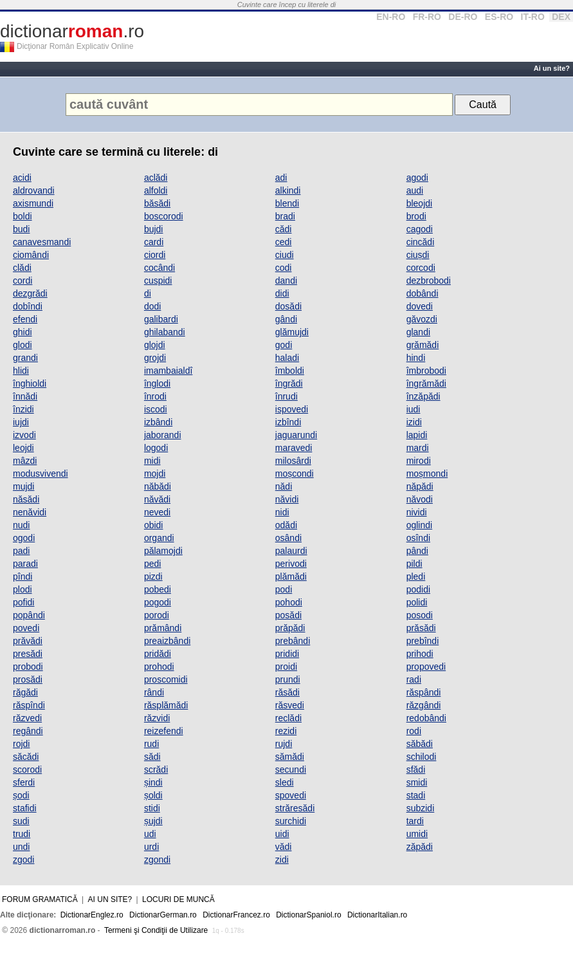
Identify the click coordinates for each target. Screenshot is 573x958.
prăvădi (27, 641)
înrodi (155, 396)
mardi (417, 448)
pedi (152, 563)
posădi (288, 615)
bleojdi (419, 203)
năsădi (26, 499)
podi (283, 589)
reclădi (288, 718)
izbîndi (288, 422)
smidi (417, 782)
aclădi (156, 177)
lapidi (417, 435)
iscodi (155, 409)
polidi (417, 602)
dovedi (419, 306)
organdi (159, 538)
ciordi (154, 255)
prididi (287, 654)
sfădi (416, 769)
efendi (25, 319)
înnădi (25, 396)
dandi (286, 280)
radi (413, 679)
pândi (417, 551)
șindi (153, 782)
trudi (21, 834)
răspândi (423, 692)
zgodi (23, 859)
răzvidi (157, 718)
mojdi (154, 473)
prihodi (419, 654)
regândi (28, 731)
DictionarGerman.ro (163, 914)
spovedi (290, 795)
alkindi (288, 190)
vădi (283, 847)
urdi (151, 847)
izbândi (158, 422)
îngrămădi (426, 383)
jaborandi (162, 435)
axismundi (33, 203)
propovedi (426, 666)
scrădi (156, 769)
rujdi (283, 744)
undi (21, 847)
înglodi (157, 383)
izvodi (24, 435)
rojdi (21, 744)
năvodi (419, 499)
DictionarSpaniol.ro (308, 914)
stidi (152, 808)
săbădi (419, 744)
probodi (28, 666)
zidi (282, 859)
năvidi (287, 499)
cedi (283, 242)
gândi (286, 319)
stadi (416, 795)
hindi (416, 358)
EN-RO (390, 17)
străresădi (294, 808)
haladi (287, 358)
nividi (416, 512)
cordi (22, 280)
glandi (418, 332)
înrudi (286, 396)
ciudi (284, 255)
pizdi (153, 576)
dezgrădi (30, 293)
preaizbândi (167, 641)
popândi (29, 615)
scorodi (27, 769)
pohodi (288, 602)
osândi (288, 538)
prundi (287, 679)
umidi (417, 834)
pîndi (22, 576)
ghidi (22, 332)
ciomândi (31, 255)
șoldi (153, 795)
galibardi (161, 319)
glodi (22, 345)
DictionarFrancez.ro (236, 914)
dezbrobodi (428, 280)
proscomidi (166, 679)
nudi (21, 525)
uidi (282, 834)
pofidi (23, 602)
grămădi (422, 345)
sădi (152, 756)
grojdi (155, 358)
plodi (22, 589)
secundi (290, 769)
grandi (25, 358)
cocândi (159, 268)
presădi (27, 654)
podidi (418, 589)
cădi (283, 229)
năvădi (157, 499)
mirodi (418, 461)
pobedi (157, 589)
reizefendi (163, 731)
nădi (283, 486)
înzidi (23, 409)
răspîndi (29, 705)
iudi (413, 409)
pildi (414, 563)
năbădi (157, 486)
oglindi (419, 525)
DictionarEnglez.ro (91, 914)
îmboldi (289, 370)
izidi (414, 422)
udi (150, 834)
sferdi (24, 782)
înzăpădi (423, 396)
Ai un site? (552, 68)
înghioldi (29, 383)
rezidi (285, 731)
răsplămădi (166, 705)
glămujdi (292, 332)
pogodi (157, 602)
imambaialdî (168, 370)
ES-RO (499, 17)
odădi (286, 525)
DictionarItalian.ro (377, 914)
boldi (22, 216)
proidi (286, 666)
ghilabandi (164, 332)
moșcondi (294, 473)
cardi (153, 242)
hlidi (21, 370)
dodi (152, 306)
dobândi (422, 293)
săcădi (26, 756)
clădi (22, 268)
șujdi (153, 821)
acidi (22, 177)
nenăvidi (29, 512)
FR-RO (427, 17)
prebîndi (422, 641)
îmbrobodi (426, 370)
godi (283, 345)
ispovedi (291, 409)
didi (282, 293)
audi (414, 190)
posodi (419, 615)
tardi (415, 821)
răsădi (287, 692)
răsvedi (289, 705)
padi (21, 551)
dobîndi (27, 306)
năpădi (419, 486)
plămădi (291, 576)
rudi (151, 744)
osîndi (418, 538)
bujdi (153, 229)
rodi (413, 731)
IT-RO (533, 17)
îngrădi (289, 383)
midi (152, 461)
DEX (561, 17)
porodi (156, 615)
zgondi (157, 859)
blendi (287, 203)
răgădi (25, 692)
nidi (282, 512)
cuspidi (158, 280)
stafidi (25, 808)
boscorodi (163, 216)
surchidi (290, 821)
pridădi (157, 654)
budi (21, 229)
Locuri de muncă (178, 899)
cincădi (420, 242)
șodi (21, 795)
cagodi (419, 229)
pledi (416, 576)
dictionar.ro (72, 31)
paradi (25, 563)
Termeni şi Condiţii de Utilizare (156, 930)
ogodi (24, 538)
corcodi (420, 268)
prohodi (159, 666)
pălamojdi (163, 551)
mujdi (23, 486)
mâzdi (25, 461)
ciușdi (418, 255)
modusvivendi (40, 473)
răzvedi (27, 718)
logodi (156, 448)
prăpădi (290, 628)
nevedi (157, 512)
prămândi (162, 628)
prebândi (293, 641)
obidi (153, 525)
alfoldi (156, 190)
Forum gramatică (40, 899)
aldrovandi (34, 190)
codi (283, 268)
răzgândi (423, 705)
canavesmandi (42, 242)
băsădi (157, 203)
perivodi (291, 563)
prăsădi (421, 628)
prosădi (27, 679)
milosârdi (293, 461)
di (147, 293)
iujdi (21, 422)
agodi (417, 177)
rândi (154, 692)
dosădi (288, 306)
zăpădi (419, 847)
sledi (284, 782)
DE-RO (462, 17)
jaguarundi (296, 435)
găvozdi (421, 319)
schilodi (421, 756)
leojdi (23, 448)
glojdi (154, 345)
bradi (285, 216)
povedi (26, 628)
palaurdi (291, 551)
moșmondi (427, 473)
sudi (21, 821)
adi (281, 177)
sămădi (289, 756)
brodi (416, 216)
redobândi (426, 718)
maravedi (294, 448)
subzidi (420, 808)
